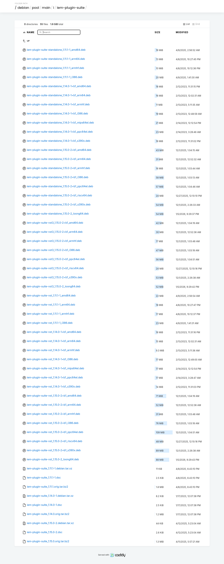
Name (31, 32)
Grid (196, 24)
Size (157, 32)
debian (23, 7)
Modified (182, 32)
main (46, 7)
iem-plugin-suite (71, 7)
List (186, 24)
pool (35, 7)
